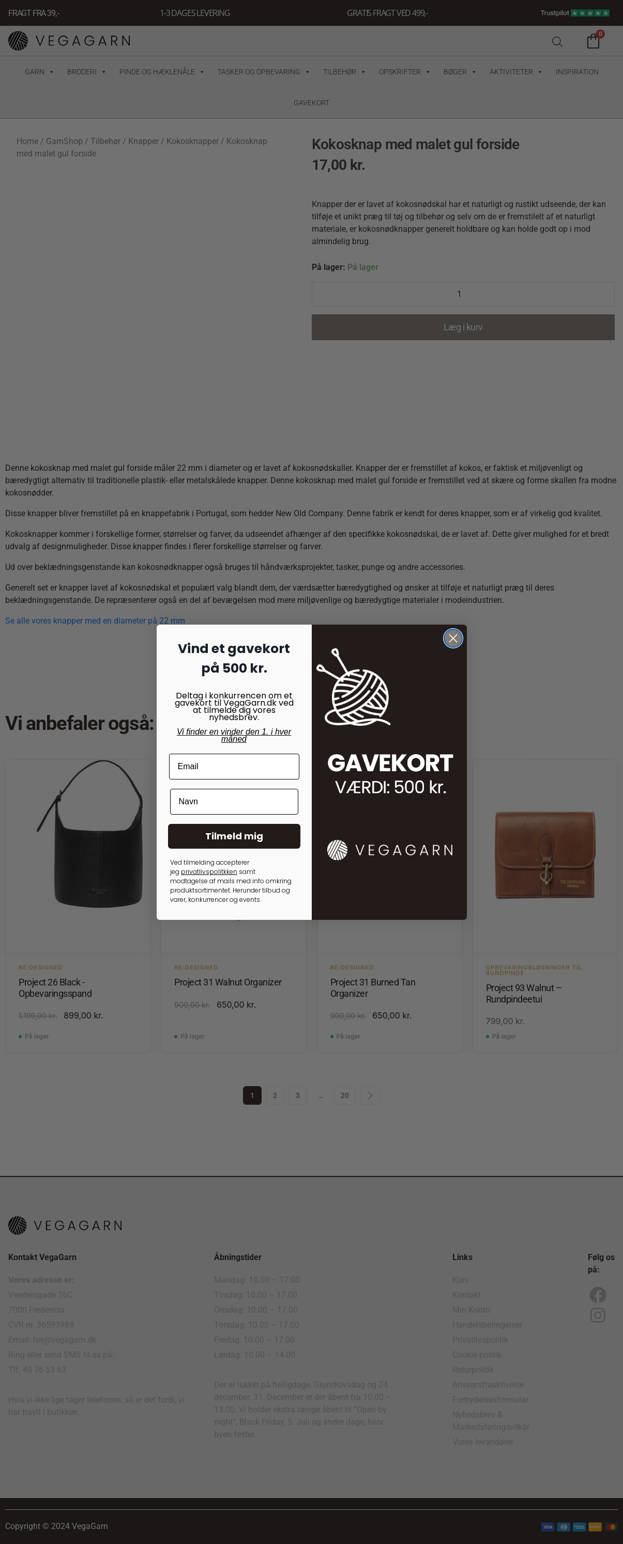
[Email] (234, 766)
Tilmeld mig (234, 836)
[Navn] (234, 802)
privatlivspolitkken (209, 871)
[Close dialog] (453, 638)
